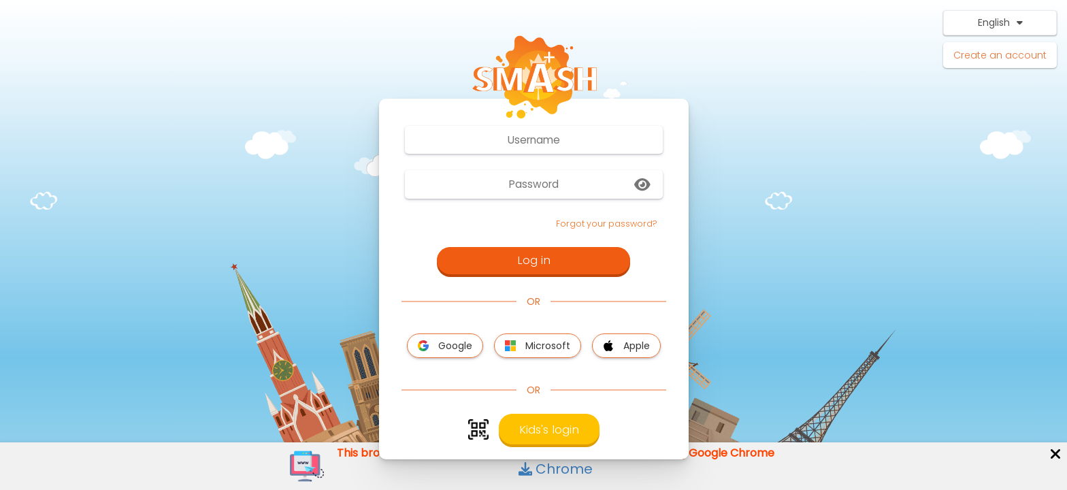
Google (445, 346)
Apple (626, 346)
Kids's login (549, 429)
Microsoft (537, 346)
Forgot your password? (606, 223)
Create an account (1000, 55)
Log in (534, 260)
